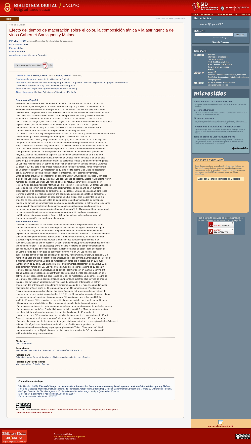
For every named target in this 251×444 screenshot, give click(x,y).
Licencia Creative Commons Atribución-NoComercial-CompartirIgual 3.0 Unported (78, 409)
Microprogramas (214, 80)
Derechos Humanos (204, 110)
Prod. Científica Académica (218, 62)
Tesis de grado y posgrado (218, 67)
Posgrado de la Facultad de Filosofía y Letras (217, 126)
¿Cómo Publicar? (224, 14)
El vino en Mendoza (204, 118)
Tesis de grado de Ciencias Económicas (214, 136)
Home (195, 14)
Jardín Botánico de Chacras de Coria (213, 101)
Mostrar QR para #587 (211, 24)
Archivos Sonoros (221, 82)
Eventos (211, 69)
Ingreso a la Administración (221, 425)
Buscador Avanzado (220, 42)
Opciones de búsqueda (221, 38)
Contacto (245, 14)
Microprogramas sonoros (218, 85)
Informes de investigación (218, 57)
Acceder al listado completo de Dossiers (219, 179)
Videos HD (212, 72)
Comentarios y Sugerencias (65, 439)
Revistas (211, 54)
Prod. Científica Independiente (220, 64)
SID (236, 14)
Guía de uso (207, 14)
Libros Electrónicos (215, 59)
